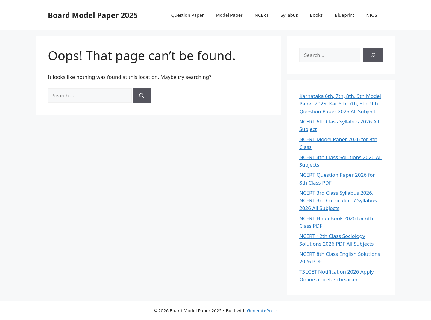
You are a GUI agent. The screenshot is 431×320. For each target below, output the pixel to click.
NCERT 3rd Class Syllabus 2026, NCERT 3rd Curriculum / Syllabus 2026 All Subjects (338, 200)
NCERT (262, 15)
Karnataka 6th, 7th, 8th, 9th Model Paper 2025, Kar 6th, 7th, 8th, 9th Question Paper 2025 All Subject (340, 104)
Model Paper (229, 15)
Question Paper (187, 15)
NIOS (371, 15)
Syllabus (289, 15)
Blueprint (344, 15)
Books (316, 15)
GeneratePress (262, 310)
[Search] (142, 95)
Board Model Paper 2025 (93, 15)
